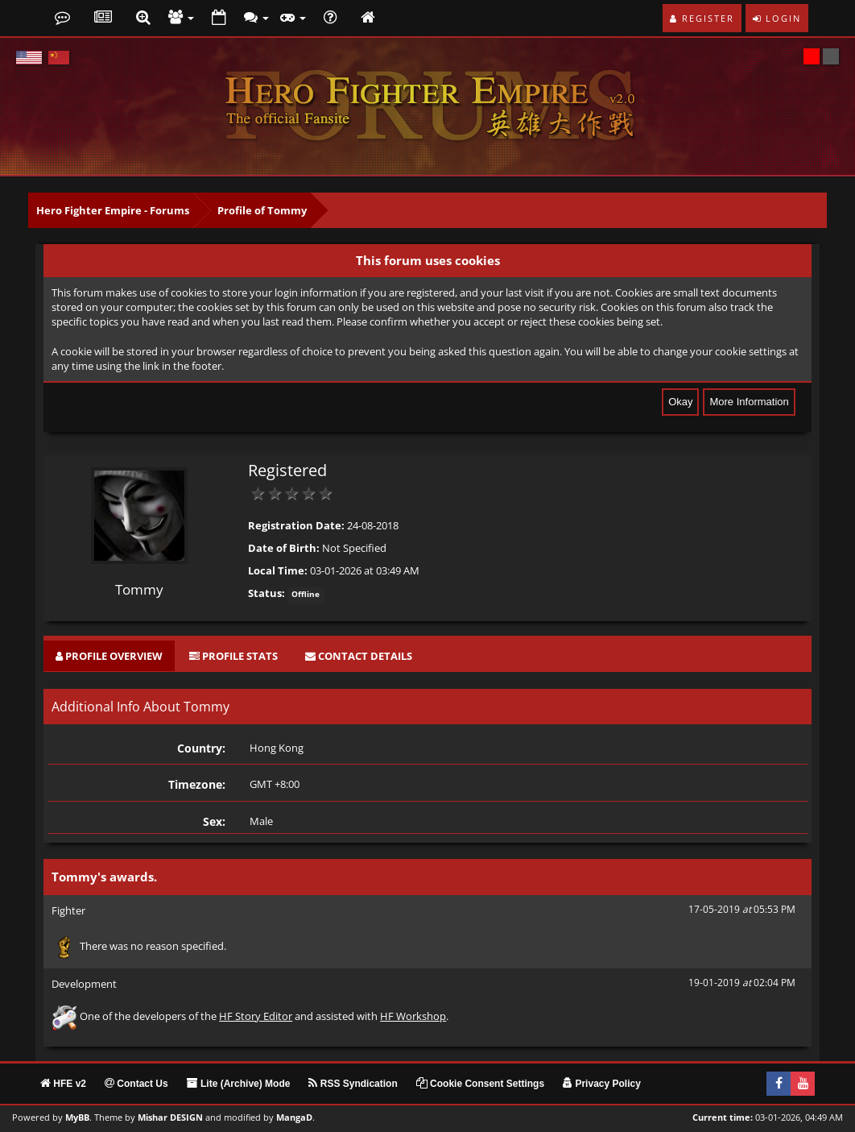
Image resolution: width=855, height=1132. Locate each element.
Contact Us (136, 1083)
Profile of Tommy (262, 210)
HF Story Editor (255, 1016)
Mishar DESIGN (170, 1117)
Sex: (214, 821)
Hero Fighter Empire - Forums (112, 210)
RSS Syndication (352, 1083)
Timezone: (196, 784)
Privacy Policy (602, 1083)
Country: (201, 748)
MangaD (294, 1117)
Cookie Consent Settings (480, 1083)
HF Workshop (413, 1016)
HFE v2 (63, 1083)
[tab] (109, 656)
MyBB (77, 1117)
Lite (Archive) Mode (239, 1083)
